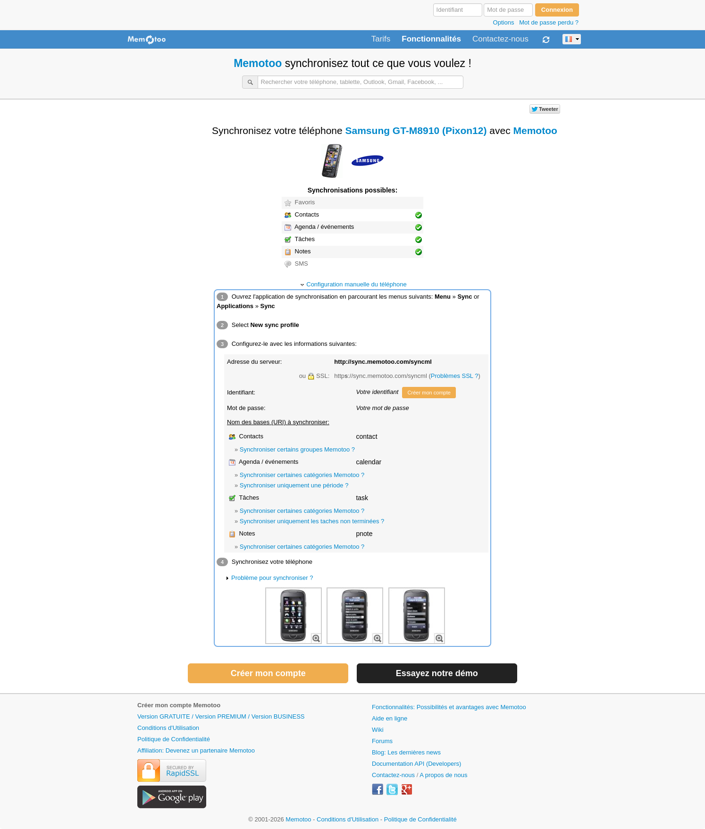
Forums (382, 741)
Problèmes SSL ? (454, 375)
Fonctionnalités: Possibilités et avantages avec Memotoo (449, 707)
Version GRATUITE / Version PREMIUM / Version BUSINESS (220, 716)
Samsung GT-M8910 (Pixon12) (416, 130)
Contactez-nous (500, 39)
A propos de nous (443, 775)
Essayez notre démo (437, 673)
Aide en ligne (389, 718)
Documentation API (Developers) (416, 763)
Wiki (378, 729)
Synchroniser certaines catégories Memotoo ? (302, 474)
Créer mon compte (428, 392)
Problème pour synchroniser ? (272, 577)
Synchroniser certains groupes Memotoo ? (297, 449)
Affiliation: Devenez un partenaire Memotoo (196, 750)
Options (503, 22)
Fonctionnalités (431, 39)
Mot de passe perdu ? (549, 22)
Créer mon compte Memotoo (178, 705)
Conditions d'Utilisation (168, 727)
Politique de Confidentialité (173, 739)
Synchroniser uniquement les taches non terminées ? (312, 521)
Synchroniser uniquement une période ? (294, 485)
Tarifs (381, 39)
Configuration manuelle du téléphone (356, 284)
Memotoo (258, 63)
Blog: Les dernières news (406, 752)
